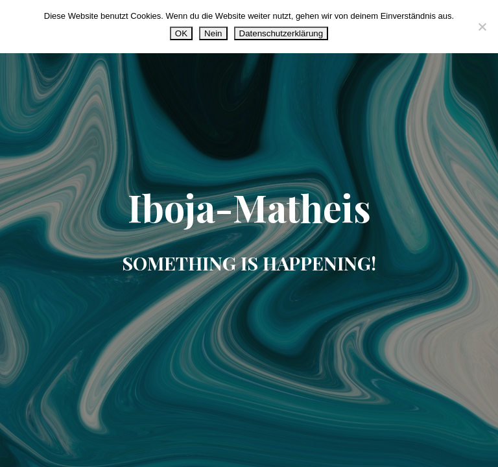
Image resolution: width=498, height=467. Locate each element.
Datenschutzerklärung (281, 33)
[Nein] (481, 26)
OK (181, 33)
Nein (213, 33)
